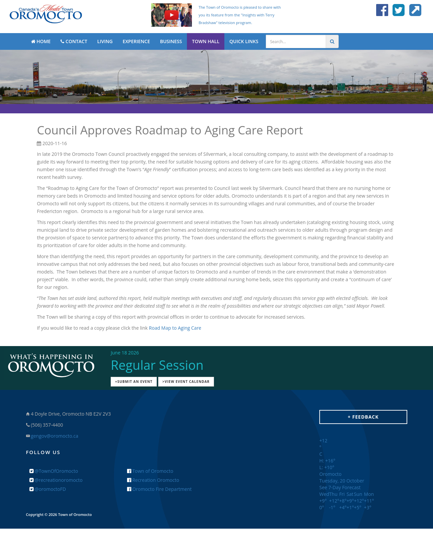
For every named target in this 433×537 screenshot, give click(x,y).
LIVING (105, 41)
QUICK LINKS (243, 41)
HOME (41, 41)
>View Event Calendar (186, 381)
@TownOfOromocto (53, 471)
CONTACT (74, 41)
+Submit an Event (133, 381)
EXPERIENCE (136, 41)
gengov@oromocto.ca (54, 436)
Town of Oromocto (150, 471)
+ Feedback (363, 417)
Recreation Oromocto (153, 480)
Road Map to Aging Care (175, 328)
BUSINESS (171, 41)
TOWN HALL (205, 41)
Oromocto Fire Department (159, 489)
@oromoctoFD (47, 489)
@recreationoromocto (56, 480)
